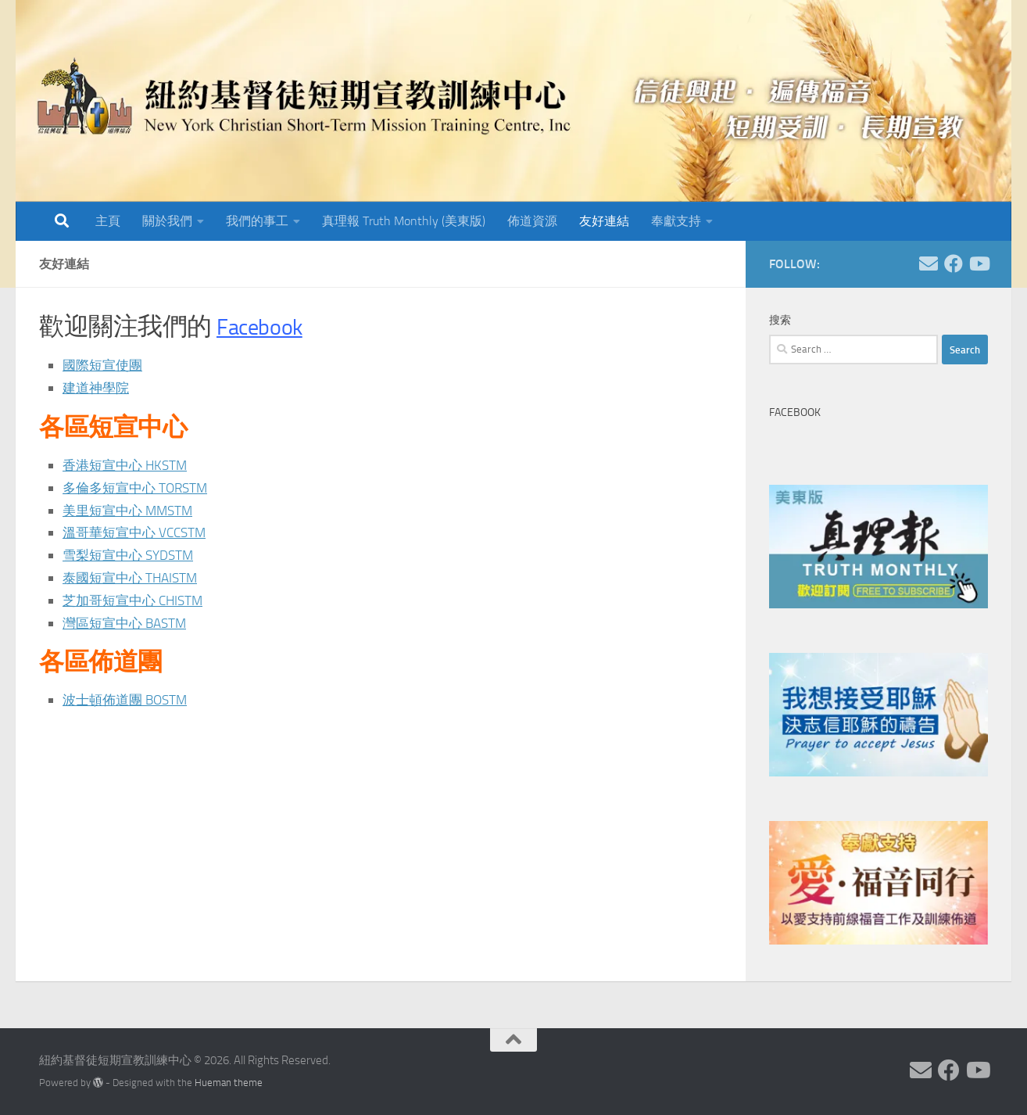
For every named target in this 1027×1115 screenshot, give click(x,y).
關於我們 (167, 220)
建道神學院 (98, 387)
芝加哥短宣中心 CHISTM (137, 600)
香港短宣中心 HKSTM (128, 465)
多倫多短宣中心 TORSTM (139, 488)
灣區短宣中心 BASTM (128, 623)
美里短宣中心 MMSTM (131, 510)
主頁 (107, 220)
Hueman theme (229, 1082)
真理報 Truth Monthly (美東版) (403, 220)
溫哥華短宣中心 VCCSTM (138, 532)
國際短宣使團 (105, 365)
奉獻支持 (676, 220)
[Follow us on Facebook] (953, 263)
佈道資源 (532, 220)
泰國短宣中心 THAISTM (134, 577)
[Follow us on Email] (928, 263)
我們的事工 (257, 220)
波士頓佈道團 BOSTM (129, 699)
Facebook (265, 326)
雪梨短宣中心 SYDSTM (132, 555)
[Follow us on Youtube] (978, 263)
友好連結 (604, 220)
